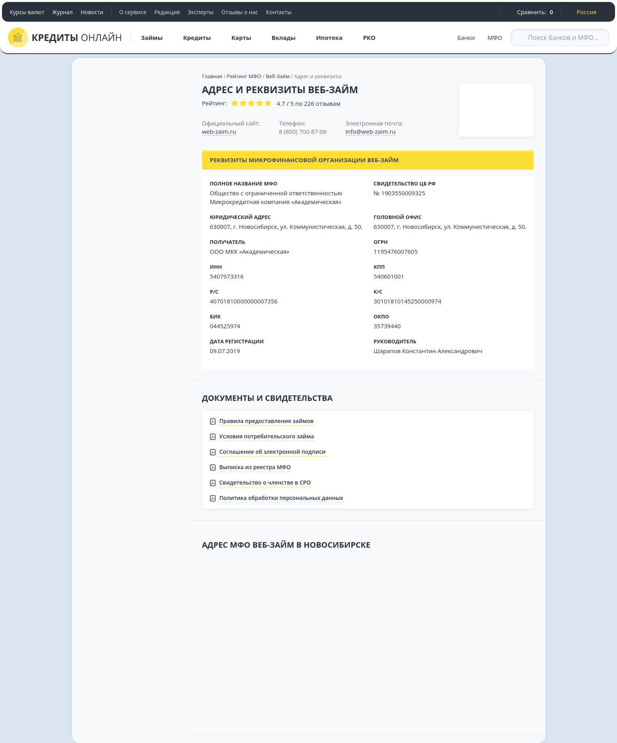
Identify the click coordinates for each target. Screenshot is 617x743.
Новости (92, 12)
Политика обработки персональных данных (281, 498)
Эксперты (201, 12)
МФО (495, 37)
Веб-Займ (277, 76)
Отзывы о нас (239, 12)
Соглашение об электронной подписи (272, 451)
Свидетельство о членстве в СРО (265, 482)
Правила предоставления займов (266, 421)
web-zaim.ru (219, 131)
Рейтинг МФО (245, 76)
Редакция (167, 12)
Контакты (279, 12)
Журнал (62, 12)
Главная (212, 76)
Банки (466, 37)
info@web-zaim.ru (370, 131)
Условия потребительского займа (266, 436)
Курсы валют (27, 12)
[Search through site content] (559, 37)
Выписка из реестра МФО (255, 467)
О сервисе (132, 12)
